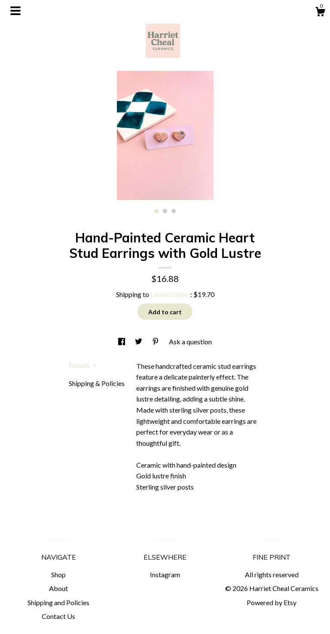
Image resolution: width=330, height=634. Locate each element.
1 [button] (156, 211)
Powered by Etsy (271, 602)
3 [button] (173, 211)
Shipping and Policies (58, 602)
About (58, 588)
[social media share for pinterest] (156, 341)
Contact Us (58, 616)
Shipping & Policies (97, 383)
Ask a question (190, 341)
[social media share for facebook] (122, 341)
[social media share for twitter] (139, 341)
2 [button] (165, 211)
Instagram (165, 574)
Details (83, 365)
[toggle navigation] (15, 10)
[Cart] (320, 12)
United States (170, 294)
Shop (58, 574)
